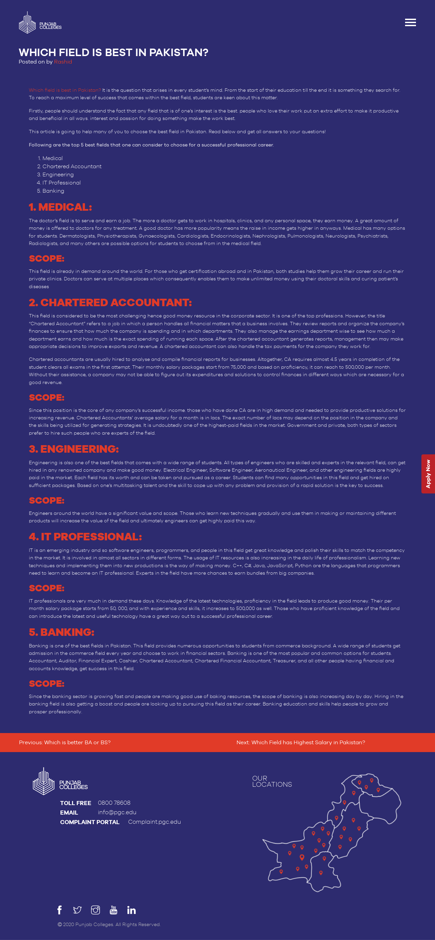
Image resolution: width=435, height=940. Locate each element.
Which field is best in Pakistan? (65, 90)
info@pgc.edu (117, 812)
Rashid (63, 61)
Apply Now (428, 474)
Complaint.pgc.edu (154, 822)
